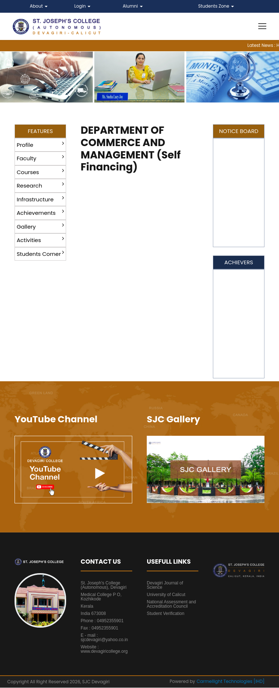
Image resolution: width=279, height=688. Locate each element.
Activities (40, 240)
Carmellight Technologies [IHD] (230, 682)
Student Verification (165, 613)
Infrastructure (40, 199)
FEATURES (40, 131)
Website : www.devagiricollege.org (104, 649)
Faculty (40, 158)
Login (82, 6)
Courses (40, 172)
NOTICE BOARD (238, 131)
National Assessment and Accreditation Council (171, 604)
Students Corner (40, 253)
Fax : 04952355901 (99, 628)
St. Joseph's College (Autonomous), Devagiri (103, 585)
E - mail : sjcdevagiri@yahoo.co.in (104, 638)
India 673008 (93, 613)
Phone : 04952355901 (102, 621)
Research (40, 185)
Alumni (133, 6)
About (39, 6)
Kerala (87, 606)
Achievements (40, 213)
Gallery (40, 226)
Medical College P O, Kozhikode (101, 597)
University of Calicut (166, 595)
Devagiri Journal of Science (165, 585)
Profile (40, 144)
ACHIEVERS (238, 262)
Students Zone (216, 6)
